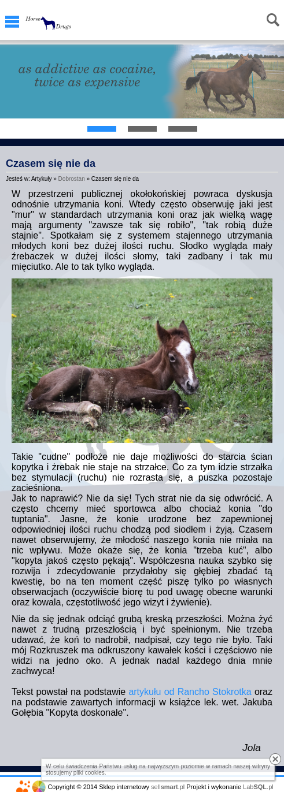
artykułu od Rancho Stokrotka (189, 692)
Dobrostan (71, 179)
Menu (12, 22)
